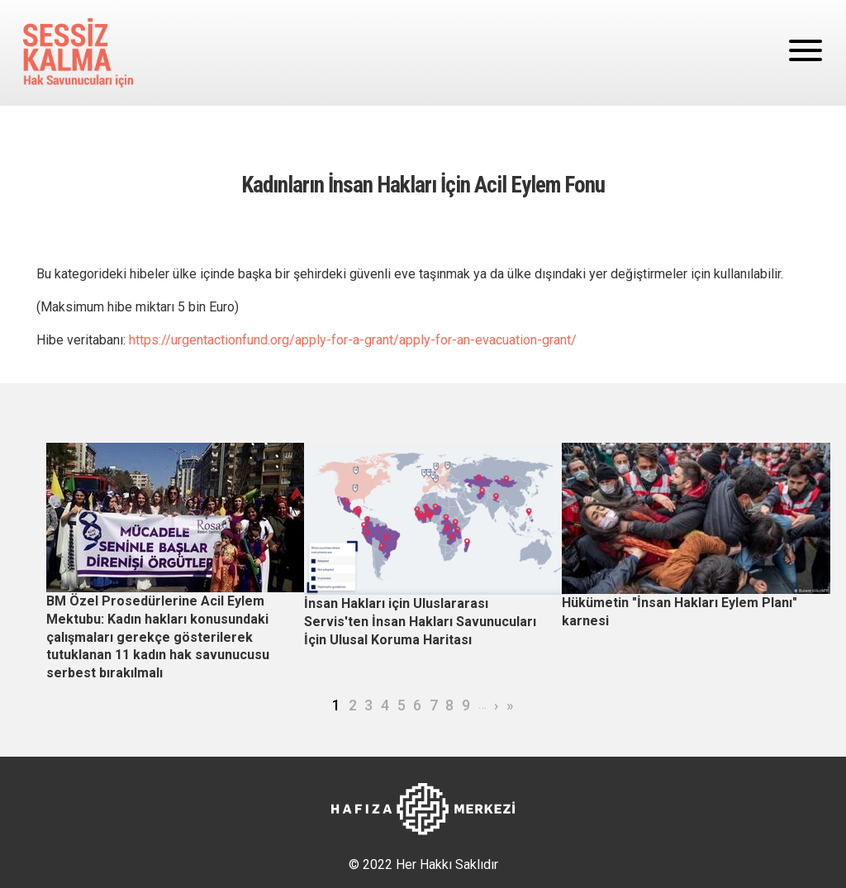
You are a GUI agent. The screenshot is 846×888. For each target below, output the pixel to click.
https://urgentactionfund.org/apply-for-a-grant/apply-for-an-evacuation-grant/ (353, 340)
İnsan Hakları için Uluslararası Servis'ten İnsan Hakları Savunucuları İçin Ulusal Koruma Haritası (420, 621)
